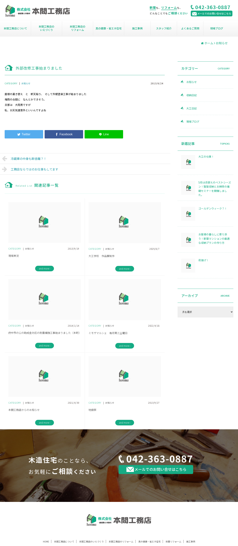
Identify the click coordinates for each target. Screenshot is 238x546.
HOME (46, 541)
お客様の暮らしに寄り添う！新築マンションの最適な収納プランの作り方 (214, 238)
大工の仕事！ (206, 156)
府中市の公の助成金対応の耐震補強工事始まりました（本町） (44, 333)
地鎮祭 (92, 410)
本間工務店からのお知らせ (24, 410)
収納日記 (191, 95)
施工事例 (137, 28)
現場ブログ (216, 28)
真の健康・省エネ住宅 (109, 28)
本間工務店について (15, 28)
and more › (44, 268)
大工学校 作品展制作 (102, 256)
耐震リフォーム (173, 541)
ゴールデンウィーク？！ (212, 208)
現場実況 (13, 256)
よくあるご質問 (190, 28)
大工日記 (191, 108)
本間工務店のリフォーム (77, 28)
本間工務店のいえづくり (46, 28)
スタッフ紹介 (164, 28)
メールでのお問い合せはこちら (156, 469)
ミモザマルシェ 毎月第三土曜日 (108, 333)
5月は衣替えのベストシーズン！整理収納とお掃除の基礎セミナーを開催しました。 (214, 189)
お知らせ (25, 83)
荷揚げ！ (203, 260)
